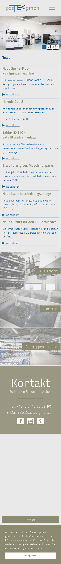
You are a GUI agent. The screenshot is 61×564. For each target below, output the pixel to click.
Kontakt (30, 519)
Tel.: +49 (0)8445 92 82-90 (30, 406)
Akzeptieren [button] (30, 555)
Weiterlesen (13, 94)
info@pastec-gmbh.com (36, 412)
